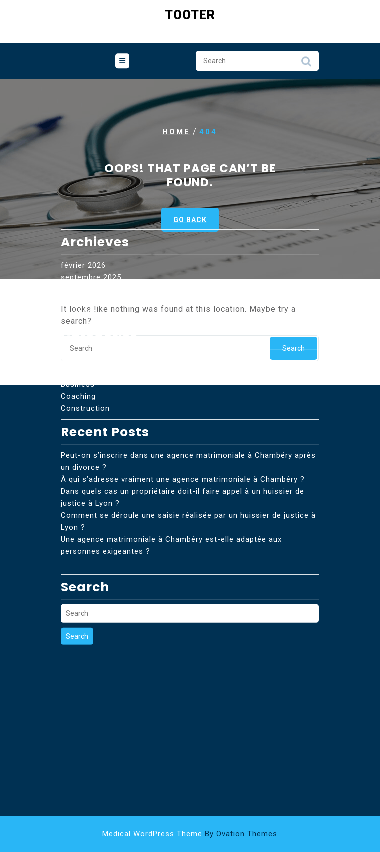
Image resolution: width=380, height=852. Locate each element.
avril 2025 (79, 261)
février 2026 (83, 213)
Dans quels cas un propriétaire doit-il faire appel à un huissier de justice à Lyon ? (182, 445)
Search (307, 64)
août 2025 (79, 237)
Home (176, 132)
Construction (85, 356)
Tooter (190, 14)
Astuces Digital (89, 308)
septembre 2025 (91, 225)
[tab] (123, 61)
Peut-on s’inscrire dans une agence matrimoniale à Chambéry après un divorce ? (188, 409)
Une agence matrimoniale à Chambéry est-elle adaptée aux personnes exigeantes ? (171, 493)
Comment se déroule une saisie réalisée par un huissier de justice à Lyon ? (188, 469)
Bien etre (77, 320)
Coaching (78, 344)
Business (78, 332)
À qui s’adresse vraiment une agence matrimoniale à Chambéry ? (183, 427)
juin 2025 (77, 249)
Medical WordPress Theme (190, 834)
